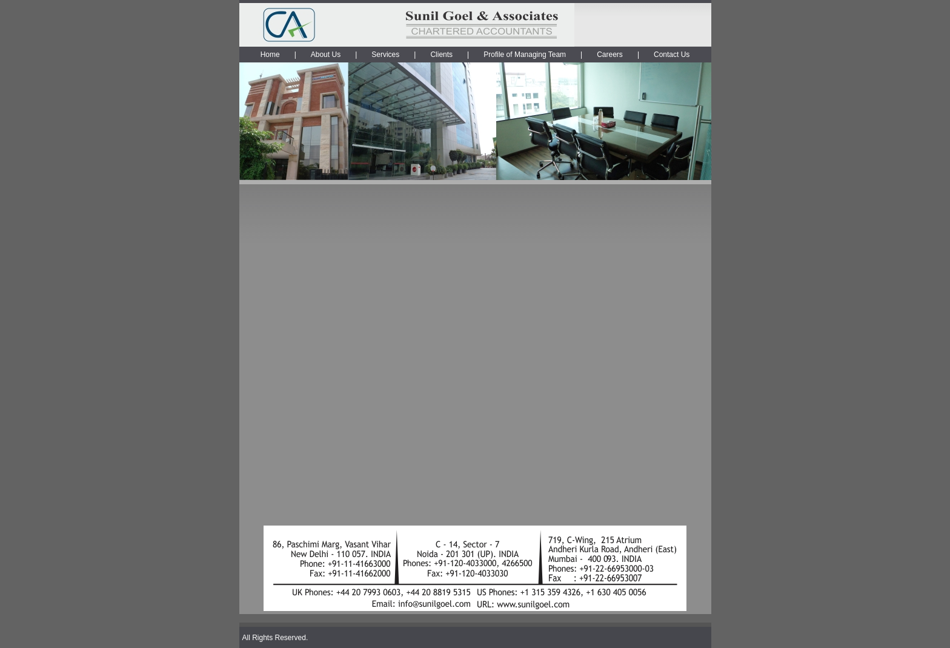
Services (385, 54)
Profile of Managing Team (524, 54)
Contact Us (671, 54)
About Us (325, 54)
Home (270, 54)
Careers (610, 54)
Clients (441, 54)
